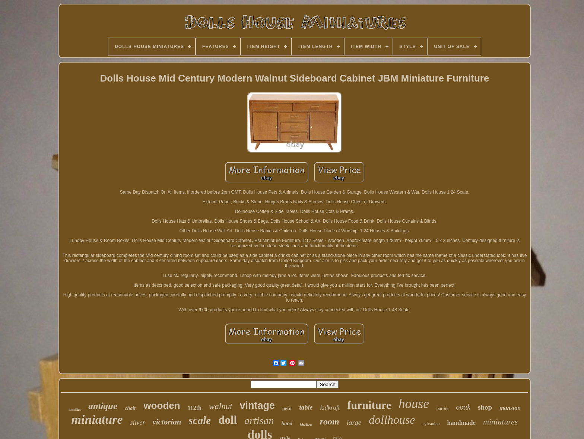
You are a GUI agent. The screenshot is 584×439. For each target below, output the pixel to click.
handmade (461, 422)
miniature (97, 419)
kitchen (306, 424)
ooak (463, 407)
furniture (369, 405)
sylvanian (431, 423)
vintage (257, 405)
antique (102, 406)
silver (137, 422)
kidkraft (330, 407)
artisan (259, 420)
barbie (442, 408)
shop (485, 407)
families (75, 409)
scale (200, 420)
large (354, 422)
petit (287, 408)
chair (130, 408)
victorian (167, 421)
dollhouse (392, 419)
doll (227, 419)
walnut (220, 406)
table (305, 407)
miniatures (500, 421)
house (414, 404)
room (329, 421)
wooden (161, 405)
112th (194, 408)
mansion (510, 408)
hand (286, 423)
